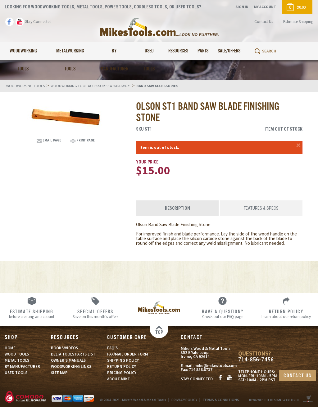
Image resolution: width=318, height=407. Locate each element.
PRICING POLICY (121, 373)
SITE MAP (59, 373)
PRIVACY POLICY (184, 400)
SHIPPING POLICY (123, 360)
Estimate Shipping (298, 21)
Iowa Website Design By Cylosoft (275, 400)
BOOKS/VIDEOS (64, 348)
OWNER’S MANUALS (68, 360)
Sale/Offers (229, 51)
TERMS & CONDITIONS (220, 400)
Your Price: (148, 161)
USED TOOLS (16, 373)
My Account (265, 6)
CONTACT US (297, 376)
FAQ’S (112, 348)
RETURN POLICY (121, 367)
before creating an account (32, 314)
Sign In (241, 6)
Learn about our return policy (286, 314)
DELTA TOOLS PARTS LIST (73, 354)
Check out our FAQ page (222, 314)
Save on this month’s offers (95, 314)
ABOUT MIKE (118, 379)
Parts (203, 51)
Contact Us (263, 21)
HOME (10, 348)
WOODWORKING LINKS (71, 367)
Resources (178, 51)
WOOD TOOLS (17, 354)
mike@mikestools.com (215, 366)
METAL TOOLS (17, 360)
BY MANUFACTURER (22, 367)
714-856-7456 (256, 359)
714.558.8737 (200, 370)
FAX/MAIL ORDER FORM (127, 354)
